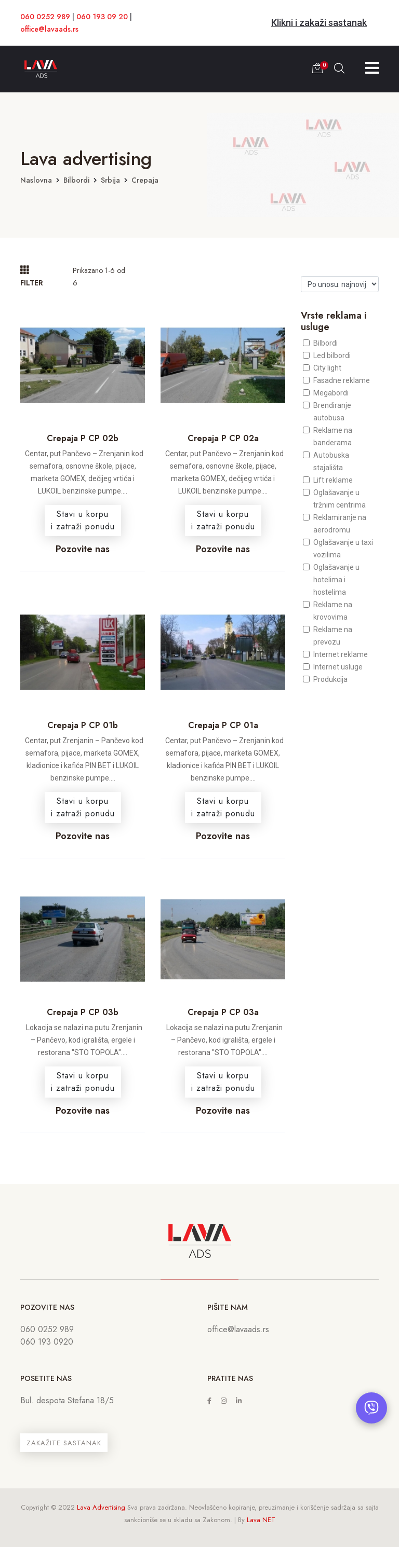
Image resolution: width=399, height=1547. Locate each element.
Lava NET (261, 1520)
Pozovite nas (83, 549)
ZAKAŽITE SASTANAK (63, 1443)
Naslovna (36, 180)
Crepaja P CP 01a (223, 725)
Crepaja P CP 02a (223, 438)
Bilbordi (76, 180)
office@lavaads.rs (49, 29)
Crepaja (144, 180)
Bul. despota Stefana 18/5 (67, 1400)
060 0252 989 (45, 16)
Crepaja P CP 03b (82, 1012)
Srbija (110, 180)
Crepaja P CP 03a (223, 1012)
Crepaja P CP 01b (82, 725)
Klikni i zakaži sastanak (319, 22)
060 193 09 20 (102, 16)
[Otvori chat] (371, 1407)
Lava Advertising (101, 1507)
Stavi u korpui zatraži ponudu (83, 520)
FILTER (31, 276)
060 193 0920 (46, 1342)
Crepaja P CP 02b (82, 438)
